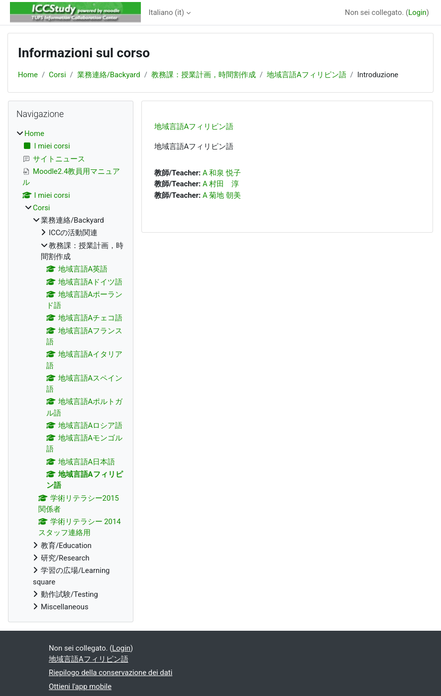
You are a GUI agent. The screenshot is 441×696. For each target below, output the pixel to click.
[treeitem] (70, 370)
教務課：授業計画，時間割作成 (203, 74)
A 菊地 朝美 (222, 195)
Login (417, 12)
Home (28, 74)
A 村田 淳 (221, 183)
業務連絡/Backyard (108, 74)
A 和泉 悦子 (222, 172)
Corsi (57, 74)
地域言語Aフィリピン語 (306, 74)
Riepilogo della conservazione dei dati (110, 672)
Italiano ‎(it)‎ (166, 12)
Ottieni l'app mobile (80, 686)
